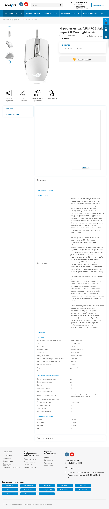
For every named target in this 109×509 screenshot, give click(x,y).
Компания (7, 452)
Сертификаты (8, 461)
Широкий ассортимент (9, 100)
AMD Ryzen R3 (47, 490)
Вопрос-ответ (49, 460)
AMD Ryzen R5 (65, 490)
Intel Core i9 (28, 490)
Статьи (46, 457)
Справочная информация (50, 453)
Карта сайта (48, 466)
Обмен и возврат (30, 468)
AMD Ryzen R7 (83, 490)
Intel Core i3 (65, 486)
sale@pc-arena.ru (74, 468)
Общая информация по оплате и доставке (31, 454)
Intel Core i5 (83, 486)
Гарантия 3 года (52, 99)
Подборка (10, 494)
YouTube (26, 4)
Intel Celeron (10, 486)
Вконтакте (21, 4)
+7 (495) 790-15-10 (80, 3)
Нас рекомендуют (23, 100)
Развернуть (86, 168)
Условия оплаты (30, 459)
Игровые (28, 494)
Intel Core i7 (10, 490)
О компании (7, 455)
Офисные (46, 494)
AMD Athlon (47, 486)
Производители (50, 463)
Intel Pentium (28, 486)
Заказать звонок (98, 5)
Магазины (7, 458)
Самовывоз (28, 465)
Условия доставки (30, 462)
